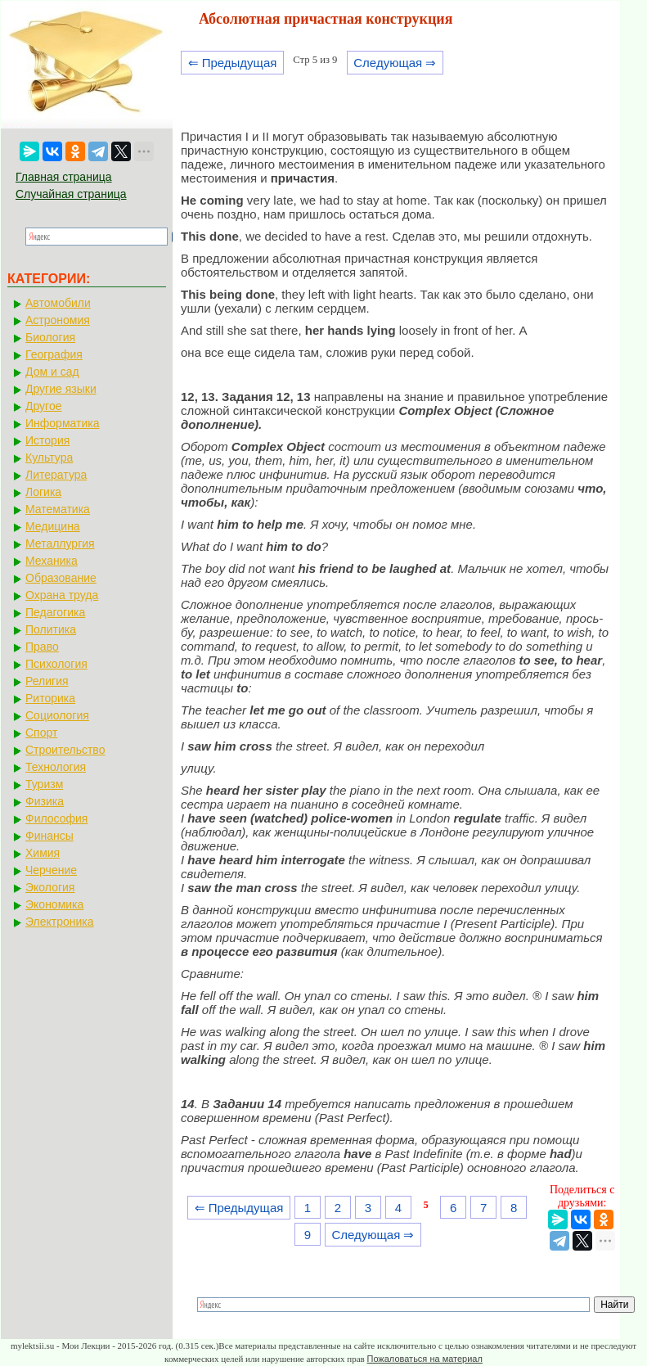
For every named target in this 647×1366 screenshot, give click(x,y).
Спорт (41, 732)
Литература (56, 474)
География (54, 354)
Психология (56, 663)
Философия (56, 818)
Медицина (52, 526)
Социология (57, 715)
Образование (61, 577)
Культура (49, 457)
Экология (49, 887)
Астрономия (57, 320)
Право (42, 646)
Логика (43, 491)
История (47, 440)
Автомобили (58, 302)
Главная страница (64, 176)
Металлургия (60, 543)
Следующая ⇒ (394, 63)
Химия (42, 852)
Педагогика (55, 612)
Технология (55, 766)
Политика (50, 629)
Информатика (62, 423)
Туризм (44, 784)
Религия (47, 681)
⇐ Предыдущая (232, 63)
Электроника (59, 921)
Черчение (51, 870)
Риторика (50, 698)
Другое (43, 406)
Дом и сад (52, 371)
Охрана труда (61, 595)
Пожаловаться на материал (424, 1359)
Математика (57, 509)
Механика (51, 560)
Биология (50, 337)
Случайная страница (71, 194)
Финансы (49, 835)
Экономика (54, 904)
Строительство (65, 749)
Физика (44, 801)
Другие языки (61, 388)
